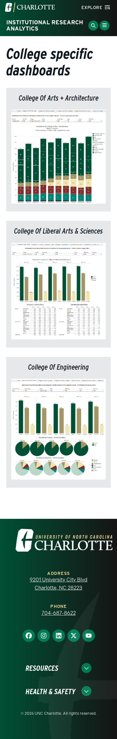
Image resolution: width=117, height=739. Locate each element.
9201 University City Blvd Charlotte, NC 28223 (58, 584)
